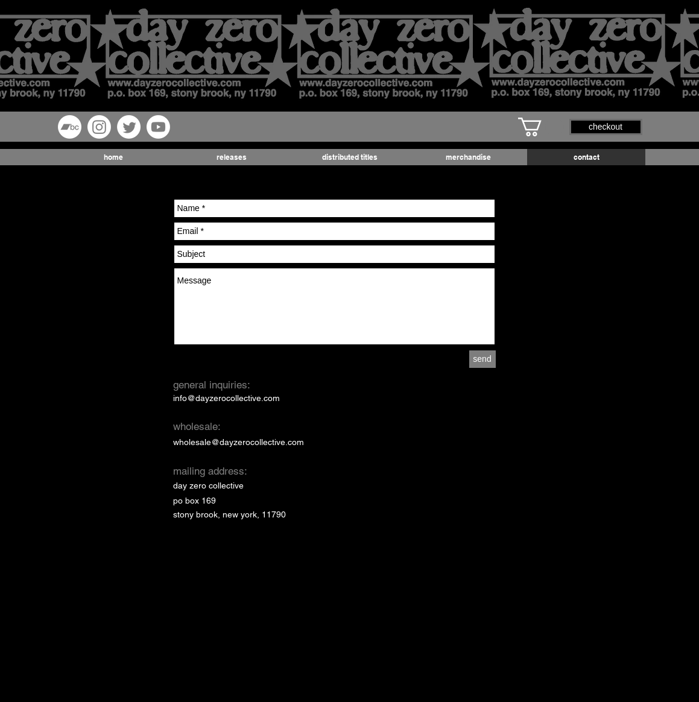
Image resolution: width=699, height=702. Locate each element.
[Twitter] (129, 127)
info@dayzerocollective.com (226, 398)
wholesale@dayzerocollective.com (238, 442)
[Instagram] (99, 127)
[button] (541, 127)
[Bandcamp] (69, 127)
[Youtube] (158, 127)
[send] (482, 359)
